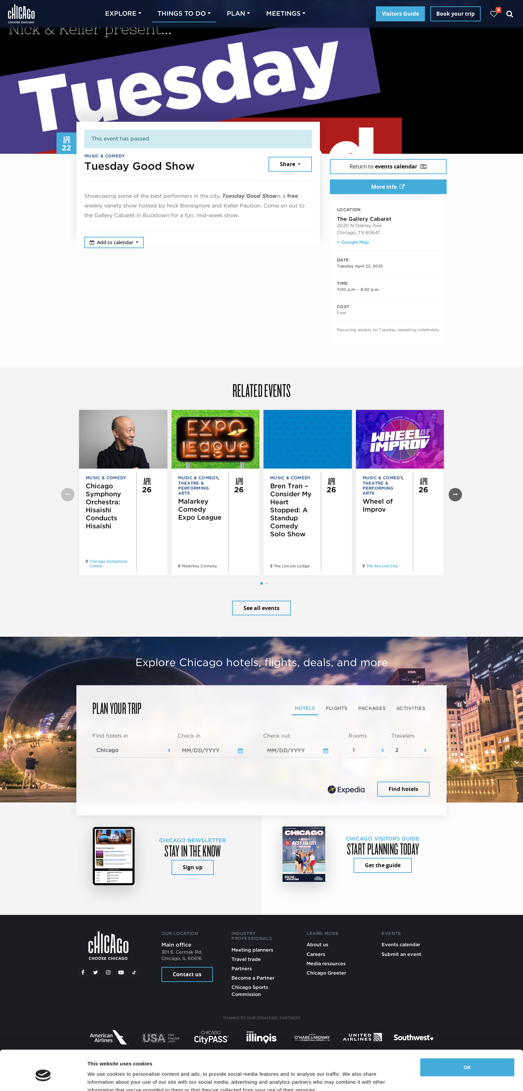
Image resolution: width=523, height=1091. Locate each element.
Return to (388, 166)
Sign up (192, 867)
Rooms (358, 735)
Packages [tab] (372, 708)
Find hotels (403, 789)
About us (317, 944)
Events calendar (401, 944)
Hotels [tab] (305, 708)
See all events (261, 608)
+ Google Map (353, 242)
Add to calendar (112, 242)
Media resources (326, 963)
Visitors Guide (400, 13)
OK (467, 1037)
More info (388, 186)
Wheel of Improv (378, 505)
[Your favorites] (494, 13)
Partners (241, 968)
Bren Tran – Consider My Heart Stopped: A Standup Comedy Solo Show (291, 510)
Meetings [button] (283, 13)
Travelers (403, 735)
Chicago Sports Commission (249, 990)
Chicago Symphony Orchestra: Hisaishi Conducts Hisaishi (103, 506)
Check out (276, 735)
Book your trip (455, 13)
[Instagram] (108, 972)
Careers (316, 954)
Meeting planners (252, 950)
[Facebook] (82, 972)
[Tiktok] (134, 972)
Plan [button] (236, 13)
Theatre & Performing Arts (193, 488)
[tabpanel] (261, 765)
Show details (102, 1078)
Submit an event (401, 954)
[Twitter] (95, 972)
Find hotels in (110, 735)
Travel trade (246, 959)
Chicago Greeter (326, 973)
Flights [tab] (337, 708)
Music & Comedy (104, 155)
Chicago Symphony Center (108, 563)
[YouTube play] (121, 972)
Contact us (187, 974)
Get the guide (383, 865)
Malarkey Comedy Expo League (199, 509)
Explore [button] (120, 13)
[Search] (510, 13)
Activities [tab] (410, 708)
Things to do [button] (181, 13)
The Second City (382, 566)
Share (288, 164)
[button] (261, 583)
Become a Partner (253, 978)
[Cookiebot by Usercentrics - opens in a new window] (43, 1078)
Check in (189, 735)
